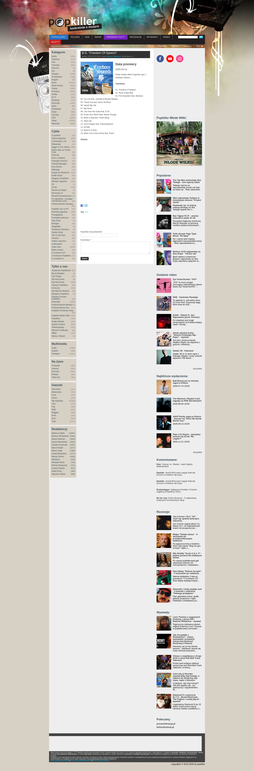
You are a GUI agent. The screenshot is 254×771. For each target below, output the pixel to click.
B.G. (87, 212)
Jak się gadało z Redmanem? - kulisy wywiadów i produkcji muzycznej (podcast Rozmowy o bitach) (184, 639)
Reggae (55, 412)
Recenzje (56, 103)
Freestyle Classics (59, 161)
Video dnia (56, 247)
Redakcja (56, 459)
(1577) (72, 448)
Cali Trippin (56, 276)
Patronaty (163, 46)
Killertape (56, 170)
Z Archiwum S (58, 258)
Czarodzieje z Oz (59, 141)
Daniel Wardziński (59, 442)
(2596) (72, 442)
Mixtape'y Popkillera (60, 294)
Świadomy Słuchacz (60, 229)
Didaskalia (56, 144)
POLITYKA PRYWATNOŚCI (81, 760)
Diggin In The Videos (61, 147)
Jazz (54, 404)
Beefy (54, 56)
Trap (54, 421)
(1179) (72, 454)
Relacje (55, 374)
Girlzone (55, 68)
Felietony (56, 59)
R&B (54, 409)
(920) (73, 459)
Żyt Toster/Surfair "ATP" (185, 279)
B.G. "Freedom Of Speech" (99, 53)
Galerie (55, 351)
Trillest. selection (59, 241)
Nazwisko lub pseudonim (91, 232)
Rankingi (55, 100)
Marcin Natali (57, 448)
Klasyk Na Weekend (60, 172)
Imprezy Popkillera (60, 285)
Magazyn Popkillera (60, 178)
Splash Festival (58, 324)
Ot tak (54, 187)
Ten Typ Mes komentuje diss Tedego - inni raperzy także (187, 181)
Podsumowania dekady (62, 305)
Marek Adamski (58, 439)
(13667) (72, 433)
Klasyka (55, 74)
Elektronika (56, 392)
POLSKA (75, 37)
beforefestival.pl (165, 727)
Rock (54, 415)
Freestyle (56, 65)
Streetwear (56, 109)
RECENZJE (136, 37)
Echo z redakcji (58, 158)
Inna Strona (57, 167)
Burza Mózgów (58, 273)
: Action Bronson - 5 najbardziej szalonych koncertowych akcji (176, 499)
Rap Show (56, 220)
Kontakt (175, 46)
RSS (198, 46)
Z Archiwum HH (58, 253)
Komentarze (57, 77)
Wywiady (55, 123)
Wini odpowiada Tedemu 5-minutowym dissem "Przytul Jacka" (187, 200)
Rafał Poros (57, 471)
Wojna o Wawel (58, 336)
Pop (53, 407)
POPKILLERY (58, 37)
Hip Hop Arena (58, 279)
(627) (73, 468)
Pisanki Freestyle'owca (61, 196)
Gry (53, 71)
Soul (54, 418)
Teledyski (56, 354)
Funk (54, 395)
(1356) (72, 451)
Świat (54, 112)
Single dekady (58, 321)
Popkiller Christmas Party (63, 310)
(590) (73, 471)
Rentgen (55, 223)
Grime (54, 398)
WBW (54, 333)
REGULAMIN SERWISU (59, 760)
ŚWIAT (98, 37)
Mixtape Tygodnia (59, 181)
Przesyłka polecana (60, 218)
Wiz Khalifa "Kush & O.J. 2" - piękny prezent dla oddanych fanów (187, 555)
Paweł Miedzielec (59, 453)
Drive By (55, 155)
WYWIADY (152, 37)
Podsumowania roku (60, 308)
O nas (151, 46)
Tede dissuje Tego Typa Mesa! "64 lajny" (184, 234)
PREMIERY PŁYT (116, 37)
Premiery (55, 91)
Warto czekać (57, 250)
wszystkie (197, 368)
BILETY (55, 42)
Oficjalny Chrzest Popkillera (59, 298)
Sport (54, 106)
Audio (54, 348)
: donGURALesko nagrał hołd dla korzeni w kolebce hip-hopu (176, 473)
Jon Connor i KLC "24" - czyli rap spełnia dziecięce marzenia (186, 518)
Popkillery (56, 318)
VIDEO (166, 37)
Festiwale (56, 365)
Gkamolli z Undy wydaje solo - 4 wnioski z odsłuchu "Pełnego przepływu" (187, 591)
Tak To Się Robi (58, 235)
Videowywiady (58, 327)
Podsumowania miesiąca (62, 204)
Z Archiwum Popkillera (61, 256)
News (54, 82)
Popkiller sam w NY (60, 209)
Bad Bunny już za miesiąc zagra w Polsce (186, 382)
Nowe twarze (57, 85)
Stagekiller (56, 226)
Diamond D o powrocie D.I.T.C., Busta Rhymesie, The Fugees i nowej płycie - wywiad (186, 698)
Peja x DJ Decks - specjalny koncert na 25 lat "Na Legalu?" (187, 436)
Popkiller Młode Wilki (61, 315)
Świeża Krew (57, 232)
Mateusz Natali (58, 433)
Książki (55, 80)
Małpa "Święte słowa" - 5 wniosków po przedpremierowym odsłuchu (185, 537)
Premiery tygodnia (59, 212)
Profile (54, 94)
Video (54, 120)
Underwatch (57, 244)
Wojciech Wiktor (59, 474)
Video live (56, 377)
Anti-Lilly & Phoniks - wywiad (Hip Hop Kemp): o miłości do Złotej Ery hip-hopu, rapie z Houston (186, 677)
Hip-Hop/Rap (57, 401)
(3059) (72, 439)
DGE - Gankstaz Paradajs (185, 297)
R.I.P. (54, 97)
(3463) (72, 436)
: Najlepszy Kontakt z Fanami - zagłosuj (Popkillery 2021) (177, 490)
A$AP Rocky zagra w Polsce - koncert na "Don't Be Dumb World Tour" (187, 418)
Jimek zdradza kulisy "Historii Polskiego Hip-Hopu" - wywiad (184, 335)
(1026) (72, 457)
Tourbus (55, 238)
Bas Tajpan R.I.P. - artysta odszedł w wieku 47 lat (185, 217)
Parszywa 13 (57, 193)
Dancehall (56, 389)
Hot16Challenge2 (59, 164)
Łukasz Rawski (58, 468)
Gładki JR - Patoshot (183, 351)
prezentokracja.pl (166, 724)
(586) (73, 474)
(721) (73, 465)
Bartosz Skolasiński (60, 436)
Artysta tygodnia (59, 138)
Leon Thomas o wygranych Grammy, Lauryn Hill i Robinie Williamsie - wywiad (187, 619)
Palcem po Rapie (59, 190)
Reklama (187, 46)
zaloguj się (76, 46)
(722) (73, 462)
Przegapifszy (57, 215)
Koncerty (55, 371)
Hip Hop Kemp (58, 282)
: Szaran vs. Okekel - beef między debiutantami (175, 465)
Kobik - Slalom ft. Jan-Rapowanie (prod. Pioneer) (186, 316)
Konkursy (56, 288)
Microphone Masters (60, 291)
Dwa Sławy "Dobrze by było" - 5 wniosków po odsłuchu (187, 572)
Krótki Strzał (57, 175)
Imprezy (55, 368)
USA (87, 37)
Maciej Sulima (58, 456)
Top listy (55, 115)
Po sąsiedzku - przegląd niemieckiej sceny (62, 200)
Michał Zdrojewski (59, 465)
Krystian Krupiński (59, 445)
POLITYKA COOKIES (101, 760)
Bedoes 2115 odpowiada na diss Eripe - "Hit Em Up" (186, 252)
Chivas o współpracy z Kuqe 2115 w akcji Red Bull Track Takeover (187, 658)
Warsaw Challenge (60, 330)
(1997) (72, 445)
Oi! (53, 184)
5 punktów (56, 135)
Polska (54, 88)
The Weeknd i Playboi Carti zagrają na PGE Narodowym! (187, 399)
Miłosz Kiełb (57, 451)
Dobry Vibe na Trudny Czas (61, 151)
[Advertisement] (127, 9)
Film (53, 62)
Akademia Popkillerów (61, 270)
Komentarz (86, 240)
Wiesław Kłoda (58, 462)
